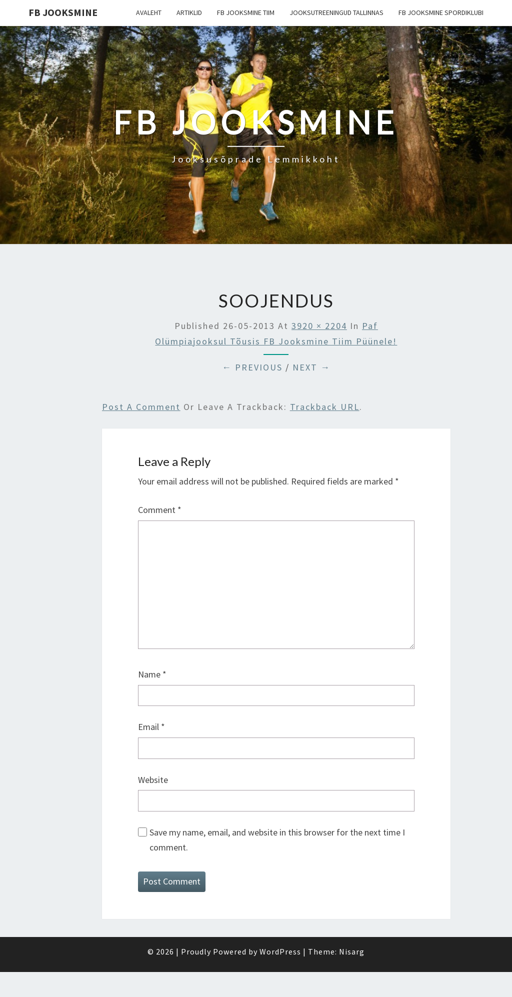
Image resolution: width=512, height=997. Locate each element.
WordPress (280, 951)
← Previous (252, 367)
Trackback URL (325, 406)
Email (151, 726)
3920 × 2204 (319, 326)
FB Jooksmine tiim (245, 12)
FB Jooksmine (63, 12)
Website (153, 780)
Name (152, 674)
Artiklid (189, 12)
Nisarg (351, 951)
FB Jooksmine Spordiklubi (441, 12)
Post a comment (141, 406)
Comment (160, 510)
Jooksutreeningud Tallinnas (337, 12)
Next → (311, 367)
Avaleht (149, 12)
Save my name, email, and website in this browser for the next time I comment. (277, 840)
